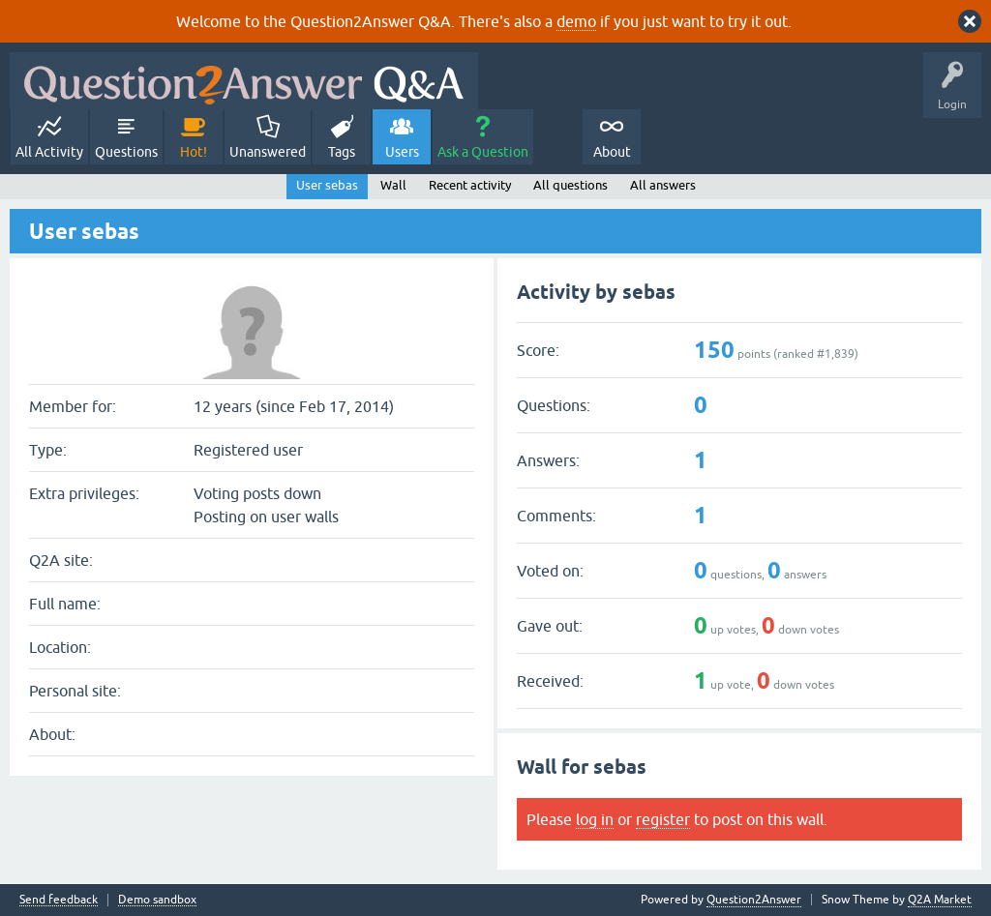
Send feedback (58, 900)
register (663, 819)
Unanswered (267, 152)
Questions (126, 152)
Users (402, 152)
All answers (663, 185)
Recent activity (470, 185)
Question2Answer (753, 899)
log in (595, 819)
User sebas (327, 185)
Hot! (193, 152)
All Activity (49, 152)
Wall (393, 185)
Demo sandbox (157, 900)
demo (576, 21)
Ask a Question (482, 152)
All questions (570, 185)
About (612, 152)
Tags (341, 152)
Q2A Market (940, 899)
